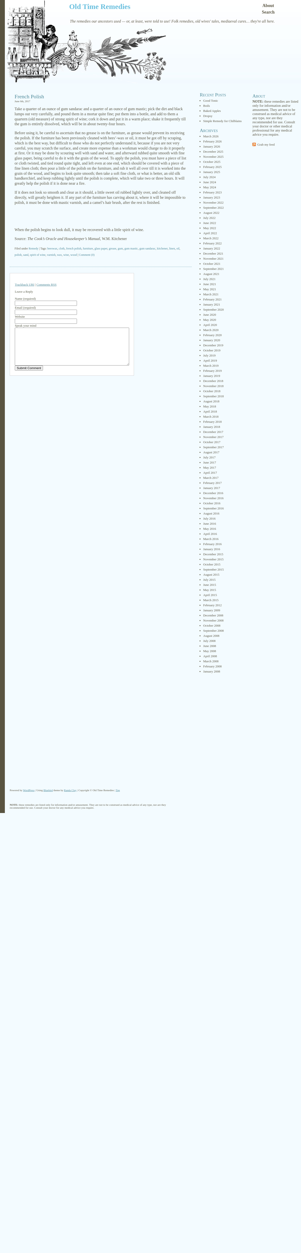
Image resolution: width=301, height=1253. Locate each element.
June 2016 (209, 523)
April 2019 (210, 360)
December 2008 (213, 615)
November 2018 (213, 386)
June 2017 (209, 462)
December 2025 (213, 151)
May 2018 (209, 406)
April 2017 (210, 472)
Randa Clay (70, 790)
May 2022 (209, 228)
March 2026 (210, 136)
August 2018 (211, 401)
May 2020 (209, 320)
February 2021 (212, 299)
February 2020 (212, 335)
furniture (88, 248)
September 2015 (213, 569)
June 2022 (209, 223)
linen (172, 248)
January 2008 (211, 671)
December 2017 (213, 432)
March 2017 (210, 478)
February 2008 (212, 666)
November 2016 (213, 498)
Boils (206, 106)
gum (120, 248)
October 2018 (211, 391)
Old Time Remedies (99, 6)
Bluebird (48, 790)
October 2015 (211, 564)
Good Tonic (210, 100)
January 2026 (211, 146)
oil (178, 248)
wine (66, 255)
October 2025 (211, 162)
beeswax (52, 248)
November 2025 (213, 156)
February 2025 (212, 167)
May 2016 (209, 529)
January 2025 (211, 172)
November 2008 (213, 620)
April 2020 (210, 325)
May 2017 (209, 467)
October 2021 (211, 264)
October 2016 (211, 503)
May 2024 (209, 187)
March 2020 (210, 330)
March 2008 (210, 661)
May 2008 (209, 651)
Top (118, 790)
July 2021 (209, 279)
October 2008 (211, 625)
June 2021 (209, 284)
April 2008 (210, 656)
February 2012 (212, 605)
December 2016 (213, 493)
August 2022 (211, 213)
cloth (62, 248)
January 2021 (211, 304)
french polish (73, 248)
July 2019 (209, 355)
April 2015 (210, 595)
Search (268, 12)
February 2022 (212, 243)
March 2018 (210, 416)
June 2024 (209, 182)
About (268, 5)
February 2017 (212, 483)
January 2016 (211, 549)
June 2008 (209, 646)
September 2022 (213, 207)
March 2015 (210, 600)
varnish (51, 255)
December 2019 (213, 345)
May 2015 (209, 590)
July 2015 (209, 579)
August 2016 (211, 513)
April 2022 (210, 233)
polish (18, 255)
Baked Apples (212, 111)
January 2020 (211, 340)
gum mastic (131, 248)
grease (112, 248)
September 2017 (213, 447)
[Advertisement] (101, 216)
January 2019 (211, 376)
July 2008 (209, 641)
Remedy (33, 248)
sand (25, 255)
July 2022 (209, 218)
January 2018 (211, 427)
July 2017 (209, 457)
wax (59, 255)
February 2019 (212, 371)
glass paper (100, 248)
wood (73, 255)
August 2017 (211, 452)
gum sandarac (147, 248)
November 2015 (213, 559)
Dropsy (207, 116)
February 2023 (212, 192)
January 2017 (211, 488)
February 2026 (212, 141)
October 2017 (211, 442)
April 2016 (210, 534)
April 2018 (210, 411)
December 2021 (213, 253)
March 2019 (210, 365)
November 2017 (213, 437)
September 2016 (213, 508)
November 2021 (213, 258)
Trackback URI (24, 284)
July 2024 (209, 177)
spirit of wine (37, 255)
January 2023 (211, 197)
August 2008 (211, 636)
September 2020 (213, 309)
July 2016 (209, 518)
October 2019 (211, 350)
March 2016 (210, 539)
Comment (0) (86, 255)
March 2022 (210, 238)
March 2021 (210, 294)
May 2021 (209, 289)
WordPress (28, 790)
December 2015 (213, 554)
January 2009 (211, 610)
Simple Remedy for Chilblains (222, 121)
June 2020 (209, 314)
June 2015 (209, 585)
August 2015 (211, 574)
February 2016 (212, 544)
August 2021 (211, 274)
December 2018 (213, 381)
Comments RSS (46, 284)
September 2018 (213, 396)
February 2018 (212, 421)
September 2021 (213, 269)
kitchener (162, 248)
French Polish (29, 96)
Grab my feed (266, 144)
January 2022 (211, 248)
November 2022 (213, 202)
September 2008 (213, 630)
